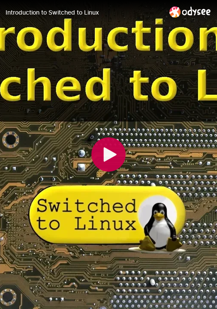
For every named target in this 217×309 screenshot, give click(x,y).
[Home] (190, 12)
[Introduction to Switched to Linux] (84, 12)
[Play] (108, 154)
